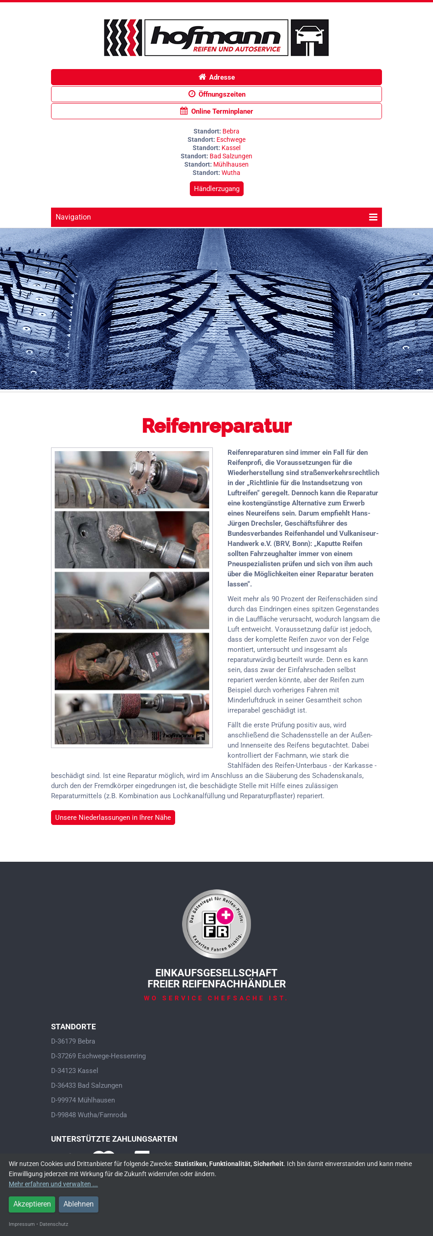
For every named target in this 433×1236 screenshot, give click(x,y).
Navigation (216, 217)
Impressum (22, 1224)
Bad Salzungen (231, 156)
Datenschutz (54, 1224)
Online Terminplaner (216, 111)
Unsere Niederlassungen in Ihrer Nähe (113, 817)
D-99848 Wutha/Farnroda (89, 1115)
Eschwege (230, 139)
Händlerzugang (216, 189)
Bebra (230, 131)
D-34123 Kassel (74, 1071)
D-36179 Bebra (73, 1041)
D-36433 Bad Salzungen (86, 1085)
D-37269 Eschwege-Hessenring (98, 1056)
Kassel (231, 147)
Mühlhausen (231, 164)
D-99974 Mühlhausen (83, 1100)
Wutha (231, 172)
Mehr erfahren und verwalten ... (53, 1184)
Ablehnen (78, 1204)
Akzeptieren (32, 1204)
